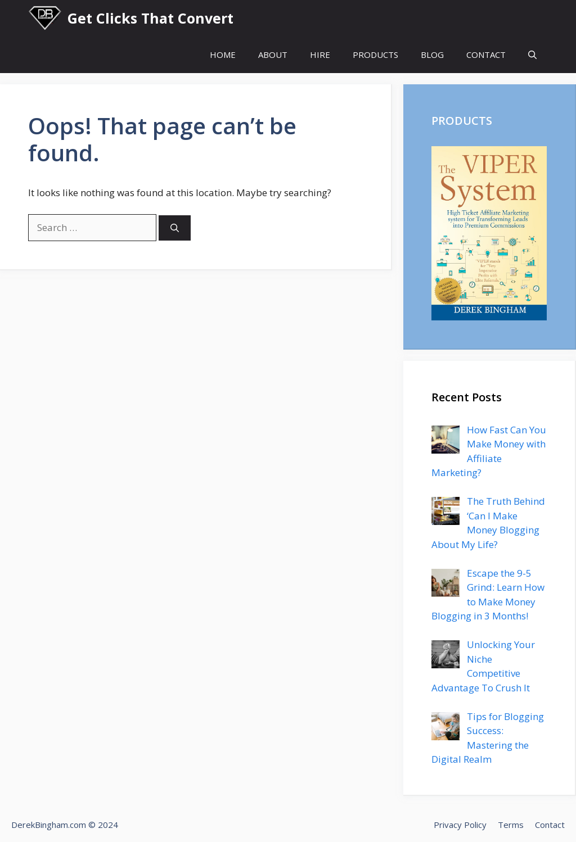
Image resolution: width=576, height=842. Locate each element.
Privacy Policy (460, 824)
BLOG (432, 54)
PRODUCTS (375, 54)
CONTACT (486, 54)
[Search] (175, 228)
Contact (550, 824)
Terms (511, 824)
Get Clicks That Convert (150, 18)
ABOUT (272, 54)
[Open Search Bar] (532, 55)
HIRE (320, 54)
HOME (223, 54)
